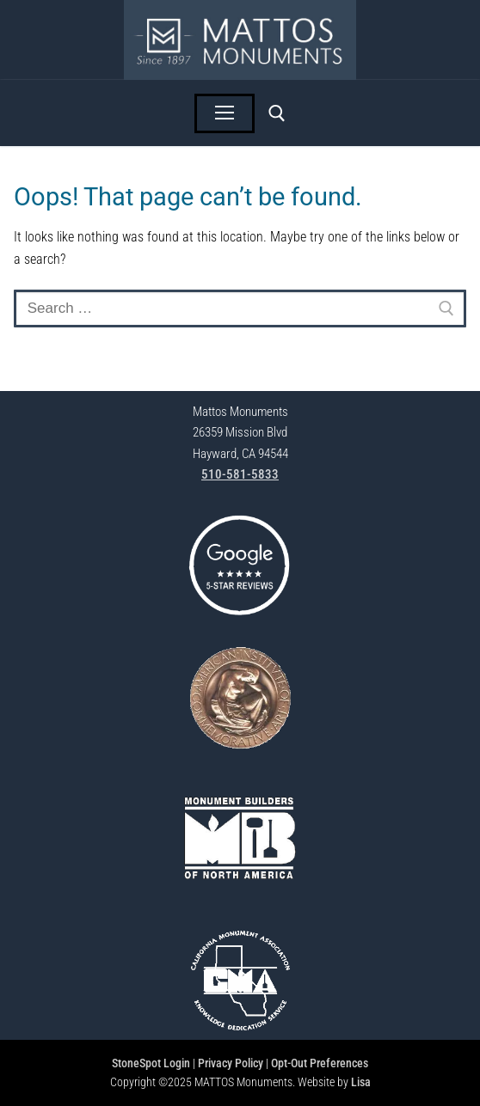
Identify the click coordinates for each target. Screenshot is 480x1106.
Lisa (361, 1082)
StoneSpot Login (151, 1063)
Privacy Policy (230, 1063)
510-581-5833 (240, 474)
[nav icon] (224, 113)
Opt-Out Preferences (319, 1063)
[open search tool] (277, 113)
